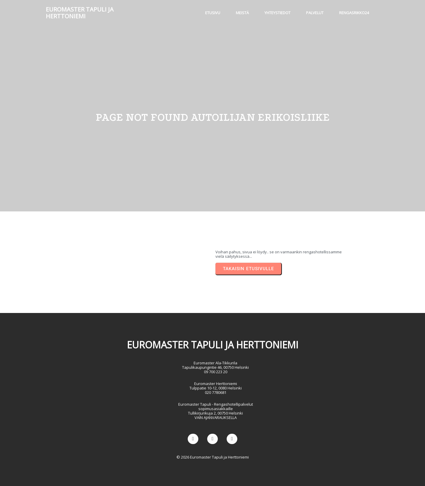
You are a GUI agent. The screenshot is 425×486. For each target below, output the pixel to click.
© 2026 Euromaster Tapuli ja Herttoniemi (212, 457)
